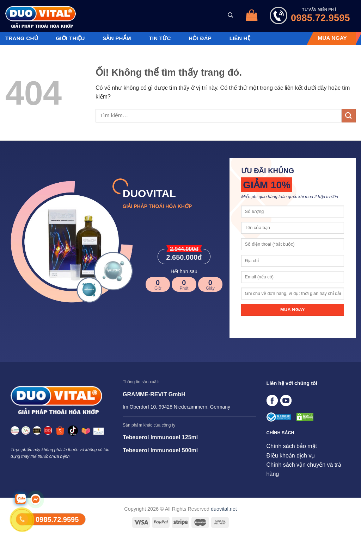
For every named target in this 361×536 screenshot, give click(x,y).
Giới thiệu (70, 38)
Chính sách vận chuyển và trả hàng (304, 469)
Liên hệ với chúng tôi (292, 383)
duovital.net (224, 509)
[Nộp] (349, 115)
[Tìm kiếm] (230, 15)
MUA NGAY (332, 38)
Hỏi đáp (200, 38)
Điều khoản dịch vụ (291, 456)
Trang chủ (21, 38)
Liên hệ (240, 38)
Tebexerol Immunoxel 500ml (160, 450)
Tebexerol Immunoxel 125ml (160, 437)
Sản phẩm (117, 38)
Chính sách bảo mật (292, 446)
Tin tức (160, 38)
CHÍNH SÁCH (280, 432)
